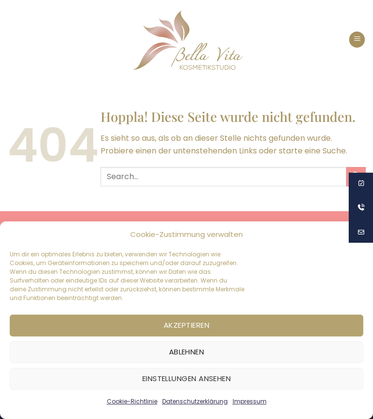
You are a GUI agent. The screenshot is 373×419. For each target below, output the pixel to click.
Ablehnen (186, 352)
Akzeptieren (186, 325)
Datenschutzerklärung (195, 401)
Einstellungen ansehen (186, 378)
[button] (357, 40)
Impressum (250, 401)
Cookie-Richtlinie (132, 401)
